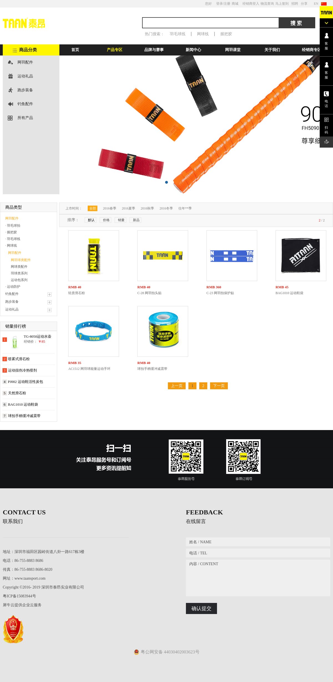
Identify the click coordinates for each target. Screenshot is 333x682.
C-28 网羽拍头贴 (149, 293)
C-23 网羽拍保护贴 (220, 293)
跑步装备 (25, 90)
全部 (92, 208)
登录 (219, 4)
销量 (121, 220)
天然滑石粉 (17, 393)
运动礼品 (25, 76)
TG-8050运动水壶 (38, 336)
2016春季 (109, 208)
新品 (136, 220)
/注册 (226, 4)
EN (316, 4)
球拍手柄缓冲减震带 (24, 416)
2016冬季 (166, 208)
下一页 (219, 386)
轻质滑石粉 (76, 293)
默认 (91, 220)
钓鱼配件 (25, 104)
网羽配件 (25, 62)
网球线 (203, 34)
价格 (106, 220)
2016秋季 (147, 208)
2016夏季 (128, 208)
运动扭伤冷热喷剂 (22, 370)
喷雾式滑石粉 (19, 359)
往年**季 (185, 208)
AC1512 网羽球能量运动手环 (89, 369)
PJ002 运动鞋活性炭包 (25, 382)
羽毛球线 (177, 34)
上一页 (177, 386)
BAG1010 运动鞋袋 (23, 404)
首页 (75, 50)
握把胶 (226, 34)
